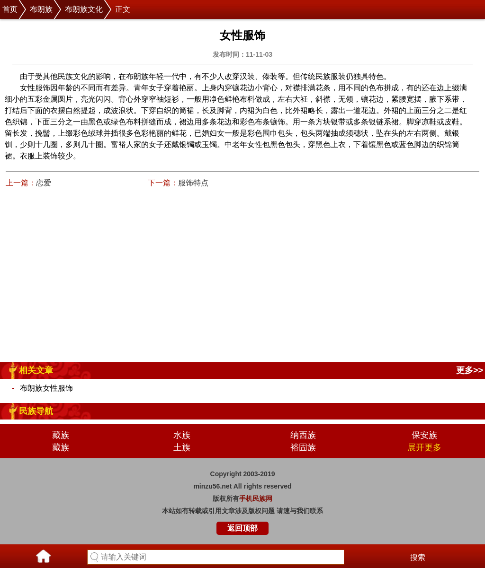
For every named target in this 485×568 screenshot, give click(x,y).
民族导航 (36, 411)
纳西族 (303, 435)
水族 (181, 435)
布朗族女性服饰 (46, 388)
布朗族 (41, 9)
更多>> (469, 370)
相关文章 (36, 370)
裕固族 (303, 447)
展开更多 (424, 447)
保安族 (424, 435)
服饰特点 (193, 183)
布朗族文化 (84, 9)
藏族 (60, 435)
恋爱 (43, 183)
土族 (181, 447)
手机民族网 (255, 498)
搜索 (417, 557)
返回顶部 (242, 528)
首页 (10, 9)
